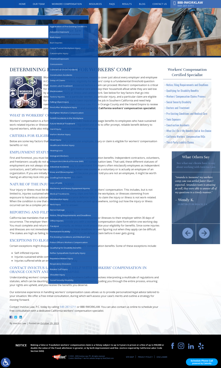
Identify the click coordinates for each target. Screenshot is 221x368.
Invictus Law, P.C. (86, 104)
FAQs (112, 3)
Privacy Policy (145, 357)
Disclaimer (162, 357)
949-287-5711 (185, 5)
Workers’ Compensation (67, 3)
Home (22, 3)
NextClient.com (108, 358)
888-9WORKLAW (190, 2)
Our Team (39, 3)
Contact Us (159, 3)
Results (127, 3)
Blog (142, 3)
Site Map (130, 357)
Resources (95, 3)
